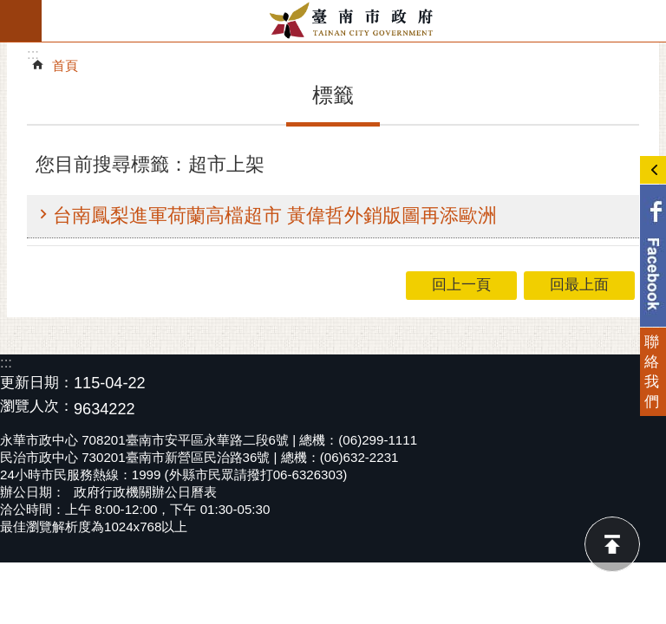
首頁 (65, 65)
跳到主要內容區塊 (9, 9)
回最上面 (612, 544)
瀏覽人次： (37, 407)
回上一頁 (461, 284)
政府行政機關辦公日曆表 (145, 491)
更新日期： (37, 382)
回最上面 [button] (579, 284)
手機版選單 (21, 21)
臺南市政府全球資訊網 (354, 21)
